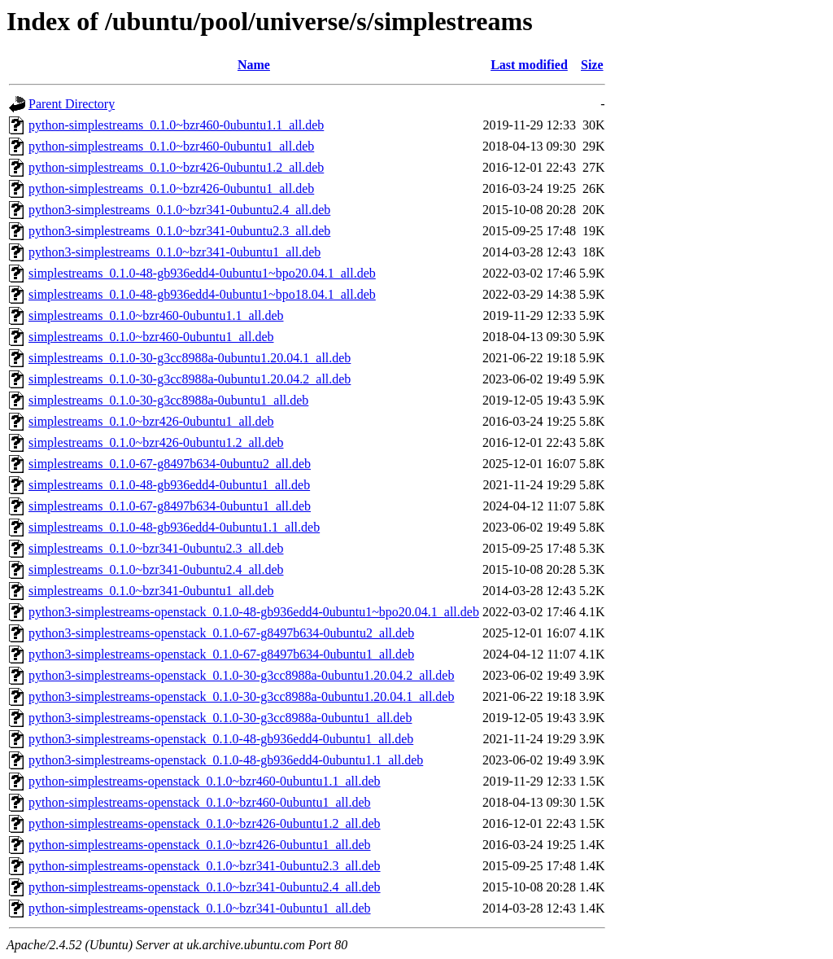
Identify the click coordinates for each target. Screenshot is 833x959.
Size (592, 65)
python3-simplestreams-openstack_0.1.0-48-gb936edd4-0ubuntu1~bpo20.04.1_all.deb (253, 612)
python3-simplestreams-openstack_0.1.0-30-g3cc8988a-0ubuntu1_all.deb (220, 718)
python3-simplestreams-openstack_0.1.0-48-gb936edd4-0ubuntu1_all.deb (220, 739)
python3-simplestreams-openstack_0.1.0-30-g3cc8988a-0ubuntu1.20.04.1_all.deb (241, 696)
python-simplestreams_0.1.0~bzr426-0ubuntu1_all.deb (171, 188)
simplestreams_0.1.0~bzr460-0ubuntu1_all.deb (151, 337)
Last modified (529, 65)
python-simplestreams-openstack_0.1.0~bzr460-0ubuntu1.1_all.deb (204, 781)
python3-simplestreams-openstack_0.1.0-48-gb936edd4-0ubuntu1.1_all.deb (225, 760)
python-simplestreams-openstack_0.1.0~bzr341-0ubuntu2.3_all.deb (204, 866)
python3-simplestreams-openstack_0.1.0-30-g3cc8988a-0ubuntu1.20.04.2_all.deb (241, 675)
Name (254, 65)
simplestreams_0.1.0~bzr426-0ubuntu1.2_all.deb (156, 442)
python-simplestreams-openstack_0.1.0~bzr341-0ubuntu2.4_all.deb (204, 887)
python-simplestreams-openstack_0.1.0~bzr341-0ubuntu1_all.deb (199, 908)
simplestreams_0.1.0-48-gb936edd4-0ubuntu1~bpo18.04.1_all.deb (202, 294)
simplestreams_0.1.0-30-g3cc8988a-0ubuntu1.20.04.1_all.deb (189, 358)
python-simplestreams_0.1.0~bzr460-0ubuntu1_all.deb (171, 146)
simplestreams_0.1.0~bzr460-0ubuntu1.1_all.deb (156, 315)
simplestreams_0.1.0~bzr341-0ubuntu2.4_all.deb (156, 569)
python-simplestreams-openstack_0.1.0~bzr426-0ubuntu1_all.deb (199, 845)
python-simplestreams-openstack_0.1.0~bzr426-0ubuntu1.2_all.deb (204, 823)
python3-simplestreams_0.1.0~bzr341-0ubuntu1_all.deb (174, 252)
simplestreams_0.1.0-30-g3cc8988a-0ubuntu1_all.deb (168, 400)
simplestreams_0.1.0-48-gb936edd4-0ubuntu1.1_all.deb (174, 527)
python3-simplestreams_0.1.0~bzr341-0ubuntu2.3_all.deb (179, 231)
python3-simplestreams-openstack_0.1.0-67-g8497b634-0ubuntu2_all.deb (221, 633)
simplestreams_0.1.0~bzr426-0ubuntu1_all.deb (151, 421)
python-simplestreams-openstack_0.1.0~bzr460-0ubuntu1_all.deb (199, 802)
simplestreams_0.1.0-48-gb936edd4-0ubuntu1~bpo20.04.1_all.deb (202, 273)
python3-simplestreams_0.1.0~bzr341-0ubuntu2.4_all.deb (179, 210)
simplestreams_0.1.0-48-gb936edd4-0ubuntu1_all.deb (169, 485)
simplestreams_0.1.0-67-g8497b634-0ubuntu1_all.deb (169, 506)
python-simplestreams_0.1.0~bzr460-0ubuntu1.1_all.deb (176, 125)
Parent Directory (71, 104)
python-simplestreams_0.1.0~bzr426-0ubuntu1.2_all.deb (176, 167)
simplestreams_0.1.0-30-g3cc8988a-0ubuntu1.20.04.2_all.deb (189, 379)
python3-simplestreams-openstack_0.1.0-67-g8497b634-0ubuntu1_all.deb (221, 654)
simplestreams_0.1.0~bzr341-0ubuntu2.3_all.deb (156, 548)
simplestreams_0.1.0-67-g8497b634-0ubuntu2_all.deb (169, 464)
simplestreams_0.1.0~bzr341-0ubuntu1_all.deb (151, 591)
